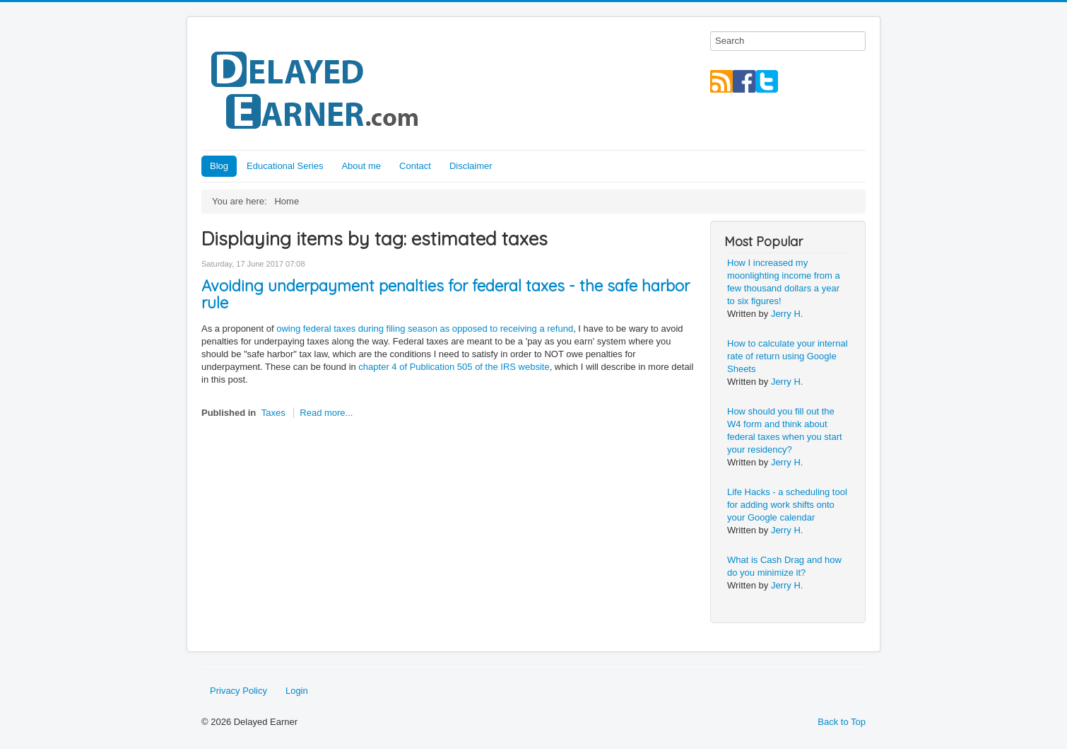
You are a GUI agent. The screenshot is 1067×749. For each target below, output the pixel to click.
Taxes (273, 412)
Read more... (326, 412)
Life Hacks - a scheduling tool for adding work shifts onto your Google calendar (787, 505)
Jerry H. (787, 313)
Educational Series (285, 166)
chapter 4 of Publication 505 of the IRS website (453, 366)
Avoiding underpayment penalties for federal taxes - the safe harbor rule (445, 294)
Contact (415, 166)
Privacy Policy (238, 690)
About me (361, 166)
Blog (219, 166)
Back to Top (842, 721)
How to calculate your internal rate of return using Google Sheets (787, 356)
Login (296, 690)
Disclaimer (471, 166)
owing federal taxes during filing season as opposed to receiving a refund (424, 328)
